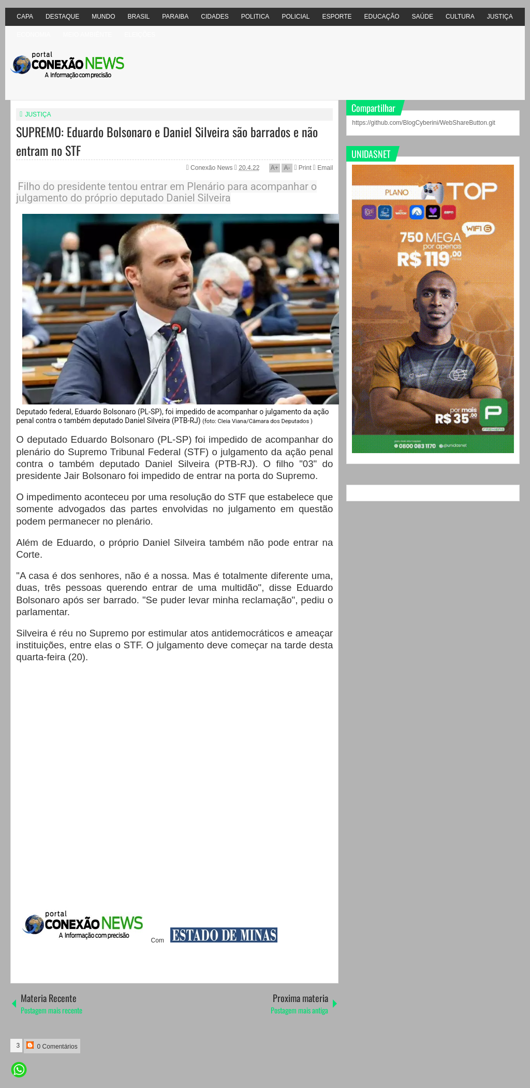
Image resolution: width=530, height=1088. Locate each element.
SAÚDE (422, 16)
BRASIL (139, 16)
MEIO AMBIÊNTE (87, 34)
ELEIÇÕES (139, 34)
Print (302, 167)
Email (323, 167)
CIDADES (214, 16)
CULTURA (460, 16)
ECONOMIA (33, 34)
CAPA (25, 16)
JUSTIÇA (500, 16)
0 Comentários (51, 1045)
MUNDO (103, 16)
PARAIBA (175, 16)
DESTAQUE (62, 16)
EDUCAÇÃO (382, 16)
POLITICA (255, 16)
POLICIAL (296, 16)
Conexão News (212, 167)
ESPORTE (336, 16)
